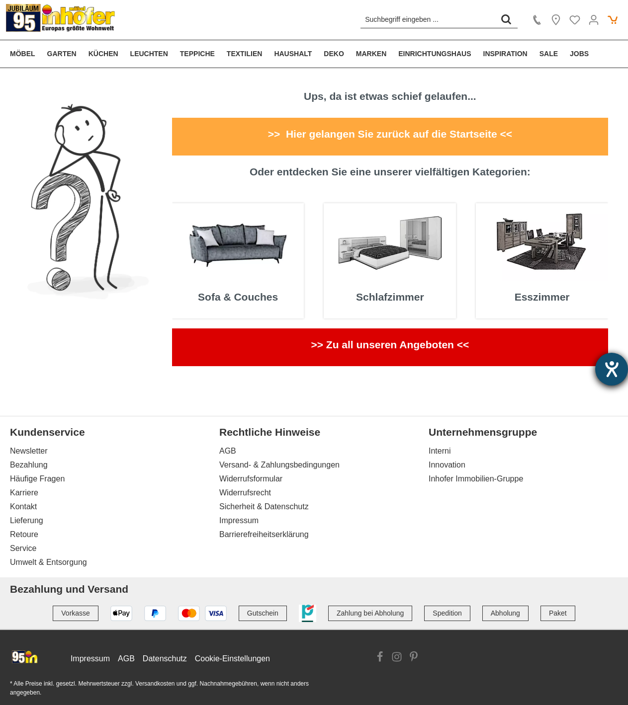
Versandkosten (155, 683)
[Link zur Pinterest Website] (413, 658)
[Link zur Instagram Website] (396, 658)
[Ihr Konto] (593, 19)
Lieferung (26, 520)
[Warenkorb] (612, 19)
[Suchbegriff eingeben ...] (427, 19)
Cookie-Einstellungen (232, 658)
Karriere (24, 492)
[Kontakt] (537, 19)
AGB (227, 451)
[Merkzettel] (574, 19)
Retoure (24, 534)
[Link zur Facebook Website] (379, 658)
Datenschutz (165, 658)
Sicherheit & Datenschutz (264, 506)
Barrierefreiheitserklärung (264, 534)
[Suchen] (506, 19)
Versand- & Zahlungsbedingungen (279, 465)
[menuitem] (25, 54)
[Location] (555, 19)
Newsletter (29, 451)
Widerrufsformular (250, 478)
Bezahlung (29, 465)
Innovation (447, 465)
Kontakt (23, 506)
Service (23, 548)
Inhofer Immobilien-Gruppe (476, 478)
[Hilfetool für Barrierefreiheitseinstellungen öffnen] (611, 369)
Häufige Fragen (37, 478)
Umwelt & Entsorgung (48, 562)
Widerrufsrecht (245, 492)
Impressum (239, 520)
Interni (439, 451)
